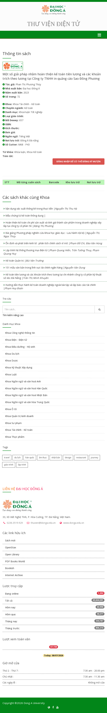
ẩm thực (43, 457)
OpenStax (10, 547)
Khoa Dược (11, 360)
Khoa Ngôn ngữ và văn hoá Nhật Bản (26, 395)
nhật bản (56, 457)
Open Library (12, 554)
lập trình (22, 464)
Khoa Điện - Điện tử (16, 339)
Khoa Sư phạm (13, 423)
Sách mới (10, 540)
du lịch (17, 457)
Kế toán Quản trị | (24, 260)
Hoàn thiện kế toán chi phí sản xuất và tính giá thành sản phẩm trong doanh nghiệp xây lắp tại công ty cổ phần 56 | (52, 224)
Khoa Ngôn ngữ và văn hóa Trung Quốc (27, 402)
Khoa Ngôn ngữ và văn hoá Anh (23, 381)
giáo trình (8, 464)
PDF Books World (15, 561)
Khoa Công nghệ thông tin (20, 332)
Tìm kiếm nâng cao (13, 315)
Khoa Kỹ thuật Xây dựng (18, 367)
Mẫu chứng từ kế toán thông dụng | (25, 215)
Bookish (9, 568)
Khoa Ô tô (11, 409)
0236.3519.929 (15, 522)
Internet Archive (14, 575)
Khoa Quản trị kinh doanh (19, 416)
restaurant (81, 457)
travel (7, 457)
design (68, 457)
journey (94, 457)
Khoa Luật (11, 374)
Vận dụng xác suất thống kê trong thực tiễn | (41, 208)
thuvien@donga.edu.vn (43, 522)
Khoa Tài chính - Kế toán (18, 429)
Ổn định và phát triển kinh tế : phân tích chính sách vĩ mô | (53, 243)
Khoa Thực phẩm (14, 436)
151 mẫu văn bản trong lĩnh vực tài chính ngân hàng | (45, 267)
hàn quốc (29, 457)
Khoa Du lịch (12, 353)
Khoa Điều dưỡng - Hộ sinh (20, 346)
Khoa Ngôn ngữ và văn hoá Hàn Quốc (26, 388)
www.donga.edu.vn (73, 522)
